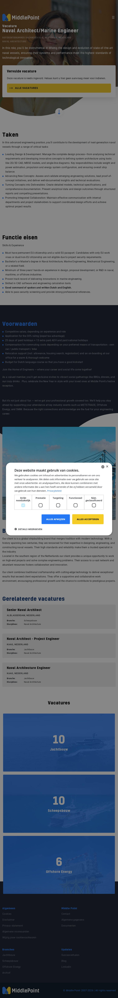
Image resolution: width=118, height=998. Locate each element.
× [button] (107, 467)
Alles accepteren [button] (88, 519)
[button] (28, 529)
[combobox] (102, 466)
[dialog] (59, 499)
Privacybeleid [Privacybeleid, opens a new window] (54, 490)
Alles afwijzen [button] (55, 519)
